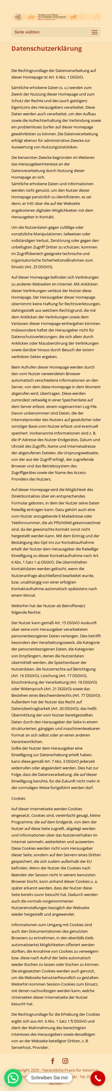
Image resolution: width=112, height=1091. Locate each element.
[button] (13, 1078)
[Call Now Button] (97, 1078)
